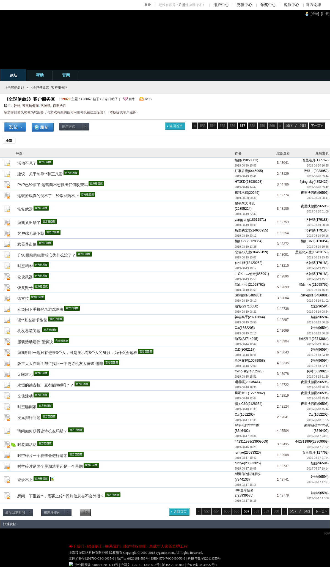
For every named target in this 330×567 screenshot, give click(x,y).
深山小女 (241, 285)
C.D (238, 349)
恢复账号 (25, 287)
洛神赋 (46, 106)
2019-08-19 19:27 (318, 268)
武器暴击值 (27, 244)
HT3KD (240, 182)
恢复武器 (25, 209)
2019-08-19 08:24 (318, 311)
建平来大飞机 (245, 203)
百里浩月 (59, 106)
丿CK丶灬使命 (245, 274)
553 (202, 126)
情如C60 (241, 241)
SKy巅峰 (241, 295)
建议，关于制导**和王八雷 (40, 174)
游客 (238, 306)
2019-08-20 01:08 (318, 211)
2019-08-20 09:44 (318, 176)
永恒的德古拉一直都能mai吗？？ (45, 385)
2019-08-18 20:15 (318, 387)
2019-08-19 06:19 (318, 322)
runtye (239, 452)
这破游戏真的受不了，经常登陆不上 (48, 195)
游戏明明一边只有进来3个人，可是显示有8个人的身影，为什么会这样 (77, 352)
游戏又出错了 (28, 222)
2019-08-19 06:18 (318, 333)
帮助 (40, 75)
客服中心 (291, 4)
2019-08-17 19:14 (318, 468)
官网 (66, 75)
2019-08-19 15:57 (318, 279)
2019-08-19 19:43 (318, 257)
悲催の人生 (243, 252)
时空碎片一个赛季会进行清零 (42, 455)
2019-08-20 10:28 (318, 165)
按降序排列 (52, 512)
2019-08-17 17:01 (318, 482)
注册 (182, 5)
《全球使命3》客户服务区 (48, 87)
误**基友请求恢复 (32, 320)
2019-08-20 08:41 (318, 198)
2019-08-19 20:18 (318, 225)
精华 (131, 99)
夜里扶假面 (30, 106)
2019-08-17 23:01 (318, 436)
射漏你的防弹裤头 (248, 474)
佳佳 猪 (240, 263)
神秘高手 (241, 317)
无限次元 (25, 374)
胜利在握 (241, 360)
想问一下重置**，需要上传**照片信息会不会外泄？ (60, 496)
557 (288, 125)
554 (212, 126)
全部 (9, 141)
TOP (326, 533)
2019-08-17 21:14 (318, 457)
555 (223, 126)
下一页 (316, 126)
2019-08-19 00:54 (318, 344)
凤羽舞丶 (241, 393)
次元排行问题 (28, 417)
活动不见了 (27, 163)
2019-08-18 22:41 (318, 365)
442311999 (243, 441)
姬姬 (238, 160)
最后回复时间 (15, 512)
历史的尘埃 (243, 230)
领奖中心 (268, 4)
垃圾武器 (25, 277)
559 (262, 126)
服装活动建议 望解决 (35, 342)
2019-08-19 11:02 (318, 300)
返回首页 (176, 126)
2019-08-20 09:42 (318, 187)
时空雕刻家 (27, 407)
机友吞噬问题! (29, 331)
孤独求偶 (241, 193)
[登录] (314, 14)
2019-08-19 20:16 (318, 235)
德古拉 (23, 298)
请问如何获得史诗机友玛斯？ (42, 431)
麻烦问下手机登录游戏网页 (40, 309)
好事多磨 (241, 171)
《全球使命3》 (15, 87)
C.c (237, 328)
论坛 (13, 75)
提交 (85, 512)
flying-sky (307, 182)
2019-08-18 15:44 (318, 409)
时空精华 (25, 266)
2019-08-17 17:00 (318, 498)
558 (252, 126)
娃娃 (17, 106)
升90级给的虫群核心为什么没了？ (46, 255)
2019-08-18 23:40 (318, 354)
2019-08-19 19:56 (318, 246)
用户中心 (221, 4)
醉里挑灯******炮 (247, 425)
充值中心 (244, 4)
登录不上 (25, 480)
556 (232, 126)
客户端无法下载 (30, 233)
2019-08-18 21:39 (318, 376)
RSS (148, 99)
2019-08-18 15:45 (318, 398)
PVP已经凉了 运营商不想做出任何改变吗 (52, 184)
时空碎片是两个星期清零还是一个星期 (50, 466)
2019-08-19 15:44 (318, 289)
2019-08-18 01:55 (318, 420)
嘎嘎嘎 (240, 382)
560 (272, 126)
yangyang (242, 220)
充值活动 (25, 396)
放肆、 (309, 171)
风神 (310, 371)
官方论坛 (313, 4)
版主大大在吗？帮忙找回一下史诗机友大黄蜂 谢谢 (60, 363)
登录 (147, 5)
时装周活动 (27, 444)
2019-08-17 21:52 (318, 447)
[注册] (325, 14)
